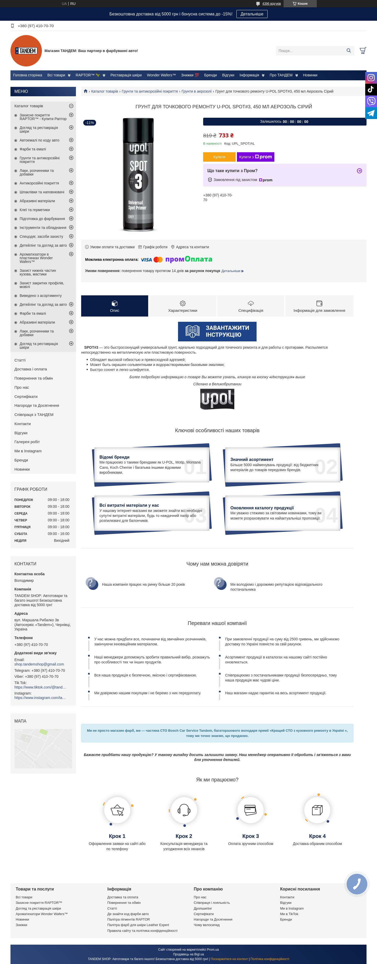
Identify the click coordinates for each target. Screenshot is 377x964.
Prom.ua (213, 949)
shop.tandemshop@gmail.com (39, 664)
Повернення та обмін (33, 378)
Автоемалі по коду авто (39, 140)
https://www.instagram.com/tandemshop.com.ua (40, 698)
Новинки (310, 75)
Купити (219, 157)
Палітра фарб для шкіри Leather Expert (138, 925)
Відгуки (228, 75)
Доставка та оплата (122, 897)
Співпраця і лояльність (212, 903)
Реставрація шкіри (126, 75)
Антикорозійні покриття (39, 183)
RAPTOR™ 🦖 (88, 75)
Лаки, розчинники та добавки (37, 172)
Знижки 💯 (190, 75)
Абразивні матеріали (37, 201)
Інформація (249, 75)
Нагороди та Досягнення (36, 405)
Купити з (255, 157)
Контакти (22, 423)
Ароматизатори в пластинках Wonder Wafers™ (36, 258)
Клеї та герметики (35, 210)
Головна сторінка (27, 75)
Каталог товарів (104, 91)
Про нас (21, 387)
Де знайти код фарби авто (128, 914)
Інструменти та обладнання (43, 228)
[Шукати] (348, 50)
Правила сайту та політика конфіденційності (142, 931)
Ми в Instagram (28, 451)
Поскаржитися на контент (229, 959)
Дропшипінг (203, 908)
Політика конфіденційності (270, 959)
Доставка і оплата (30, 369)
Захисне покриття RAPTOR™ (39, 903)
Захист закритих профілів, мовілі (42, 285)
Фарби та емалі (33, 149)
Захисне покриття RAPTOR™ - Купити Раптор (43, 117)
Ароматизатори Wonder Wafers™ (42, 914)
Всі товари (56, 75)
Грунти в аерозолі (197, 91)
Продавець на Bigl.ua (188, 954)
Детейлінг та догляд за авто (43, 245)
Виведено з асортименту (41, 296)
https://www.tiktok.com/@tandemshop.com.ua (40, 687)
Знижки (21, 925)
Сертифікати (25, 396)
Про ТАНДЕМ (281, 75)
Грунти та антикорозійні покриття (150, 91)
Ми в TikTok (289, 914)
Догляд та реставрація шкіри (39, 129)
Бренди (210, 75)
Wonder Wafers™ (161, 75)
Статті (20, 360)
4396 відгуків (271, 3)
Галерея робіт (27, 441)
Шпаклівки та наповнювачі (42, 192)
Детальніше (252, 14)
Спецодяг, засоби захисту (41, 236)
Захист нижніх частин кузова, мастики (38, 272)
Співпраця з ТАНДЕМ (33, 414)
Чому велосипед (207, 925)
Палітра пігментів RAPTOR (128, 919)
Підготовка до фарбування (42, 219)
